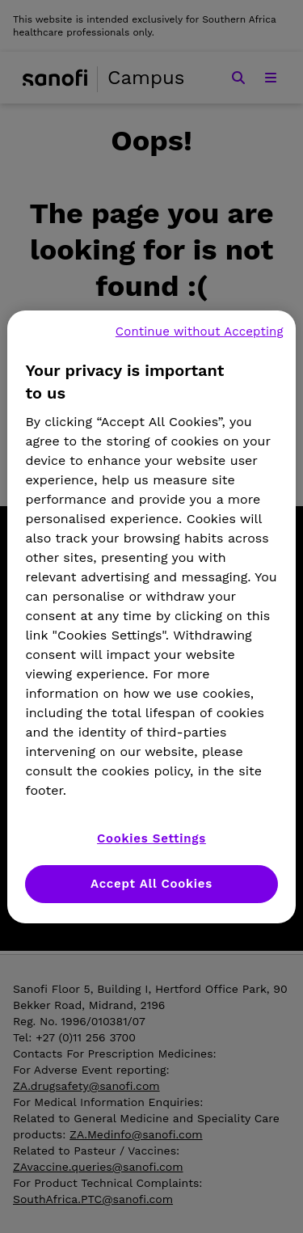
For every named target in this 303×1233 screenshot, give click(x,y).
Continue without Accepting (200, 331)
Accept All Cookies (151, 883)
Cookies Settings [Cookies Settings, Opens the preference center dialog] (151, 838)
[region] (151, 616)
